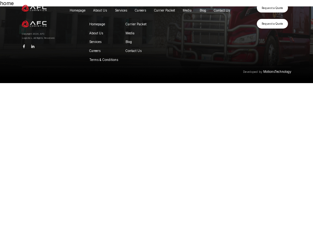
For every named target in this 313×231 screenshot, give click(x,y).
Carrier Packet (164, 10)
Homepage (77, 10)
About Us (100, 10)
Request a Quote (272, 8)
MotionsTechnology (277, 71)
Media (187, 10)
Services (121, 10)
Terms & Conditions (103, 60)
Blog (203, 10)
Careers (140, 10)
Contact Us (222, 10)
